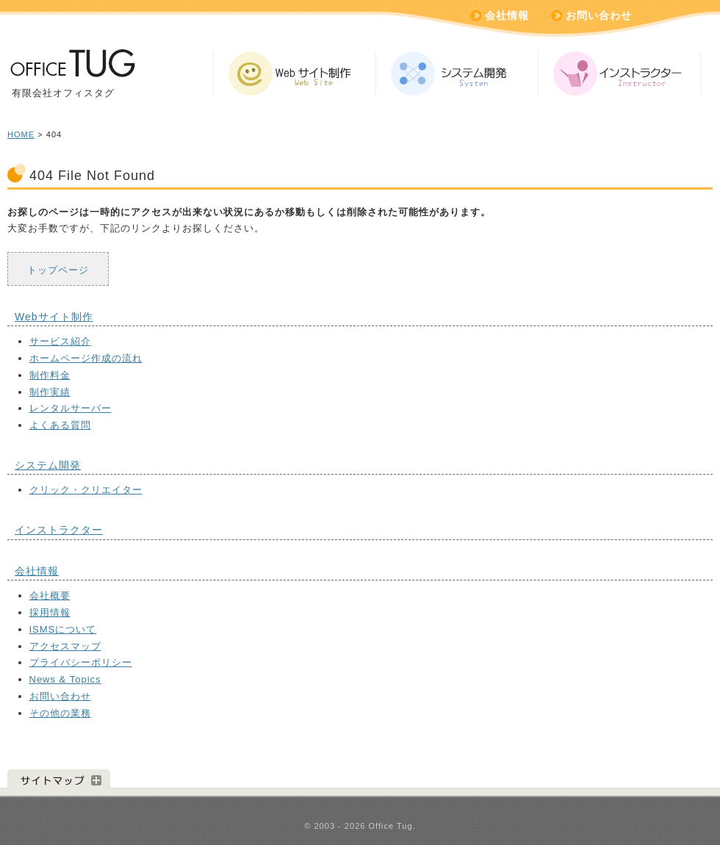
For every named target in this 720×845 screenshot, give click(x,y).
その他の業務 (60, 713)
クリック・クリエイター (86, 489)
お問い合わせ (599, 15)
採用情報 (50, 612)
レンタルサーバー (70, 408)
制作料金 (50, 375)
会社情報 (507, 15)
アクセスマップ (65, 646)
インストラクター (59, 530)
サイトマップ (58, 779)
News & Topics (65, 679)
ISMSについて (63, 629)
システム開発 (48, 465)
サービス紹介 (60, 341)
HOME (21, 134)
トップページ (58, 270)
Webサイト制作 (54, 317)
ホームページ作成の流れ (86, 358)
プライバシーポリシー (80, 662)
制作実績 (50, 392)
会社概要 (50, 595)
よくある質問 (60, 425)
